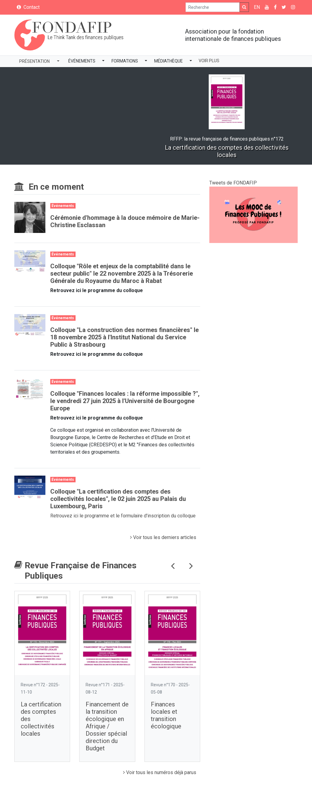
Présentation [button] (34, 61)
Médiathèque (168, 61)
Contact (28, 7)
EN (257, 7)
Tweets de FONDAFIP (233, 183)
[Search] (213, 7)
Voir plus (209, 60)
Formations (125, 61)
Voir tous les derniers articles (163, 537)
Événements (81, 61)
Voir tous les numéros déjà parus (159, 772)
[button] (103, 61)
